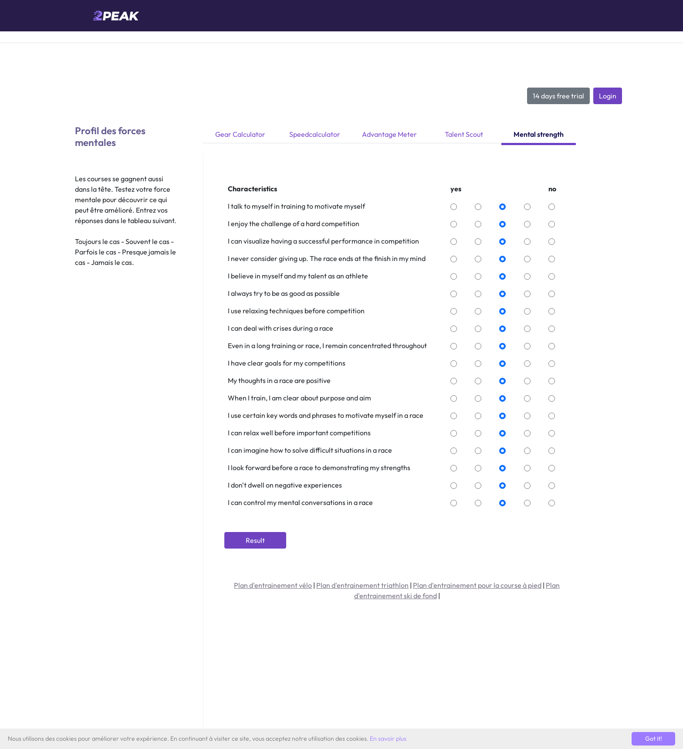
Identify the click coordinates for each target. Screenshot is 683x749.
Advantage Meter (389, 134)
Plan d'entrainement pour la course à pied (477, 585)
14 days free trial (558, 96)
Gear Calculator (240, 134)
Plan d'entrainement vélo (273, 585)
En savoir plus (388, 738)
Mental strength (539, 134)
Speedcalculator (314, 134)
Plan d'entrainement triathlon (362, 585)
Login (607, 96)
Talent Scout (464, 134)
